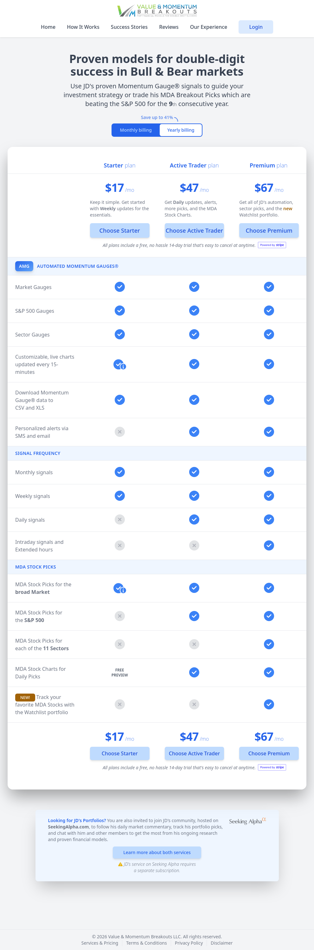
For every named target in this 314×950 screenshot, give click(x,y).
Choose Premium (269, 230)
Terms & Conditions (146, 943)
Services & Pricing (99, 943)
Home (49, 26)
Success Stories (130, 26)
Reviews (169, 26)
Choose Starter (119, 230)
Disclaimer (222, 943)
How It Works (84, 26)
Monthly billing (136, 130)
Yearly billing (181, 130)
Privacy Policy (189, 943)
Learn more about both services (157, 852)
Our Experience (209, 26)
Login (256, 26)
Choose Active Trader (194, 230)
